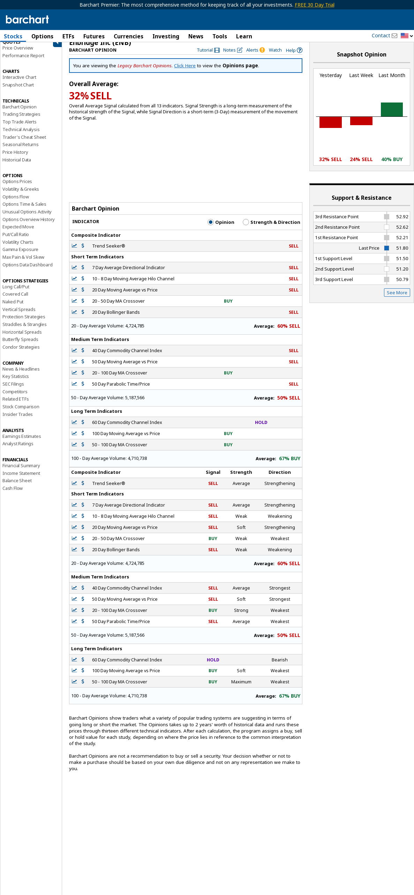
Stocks (13, 36)
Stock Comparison (20, 413)
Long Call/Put (15, 293)
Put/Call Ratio (15, 241)
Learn (244, 36)
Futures (94, 36)
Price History (15, 159)
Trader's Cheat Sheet (24, 144)
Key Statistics (15, 383)
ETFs (68, 36)
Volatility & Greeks (20, 196)
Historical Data (16, 167)
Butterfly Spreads (20, 346)
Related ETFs (15, 406)
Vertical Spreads (19, 316)
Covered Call (15, 301)
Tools (219, 36)
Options (42, 36)
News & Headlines (21, 376)
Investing (165, 36)
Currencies (128, 36)
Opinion (221, 229)
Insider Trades (17, 421)
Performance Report (23, 62)
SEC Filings (13, 391)
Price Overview (17, 55)
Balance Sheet (16, 487)
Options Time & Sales (24, 211)
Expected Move (18, 233)
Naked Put (12, 308)
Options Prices (17, 188)
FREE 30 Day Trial (314, 4)
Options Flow (15, 203)
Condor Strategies (21, 354)
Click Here (185, 72)
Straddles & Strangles (24, 331)
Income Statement (21, 480)
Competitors (15, 398)
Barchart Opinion (19, 114)
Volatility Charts (17, 249)
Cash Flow (12, 495)
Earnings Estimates (21, 443)
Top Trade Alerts (19, 129)
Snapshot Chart (18, 92)
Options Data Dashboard (27, 271)
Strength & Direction (271, 229)
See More (397, 299)
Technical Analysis (20, 136)
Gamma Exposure (20, 256)
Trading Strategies (21, 121)
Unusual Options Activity (27, 218)
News (195, 36)
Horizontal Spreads (22, 339)
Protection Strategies (23, 323)
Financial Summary (21, 472)
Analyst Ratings (17, 450)
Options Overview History (28, 226)
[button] (407, 36)
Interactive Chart (19, 84)
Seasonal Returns (20, 151)
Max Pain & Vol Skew (23, 264)
